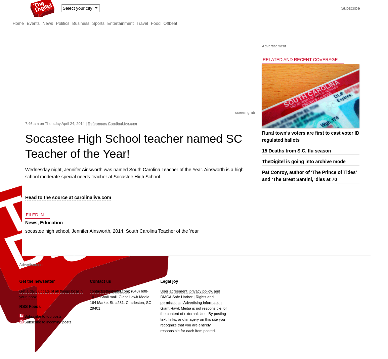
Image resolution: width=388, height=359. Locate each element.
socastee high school (47, 231)
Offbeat (170, 23)
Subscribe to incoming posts (45, 322)
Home (18, 23)
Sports (98, 23)
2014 (118, 231)
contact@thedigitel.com (109, 291)
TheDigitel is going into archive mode (304, 161)
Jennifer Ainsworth (91, 231)
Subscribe (350, 8)
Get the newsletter (37, 281)
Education (51, 222)
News (48, 23)
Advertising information (202, 303)
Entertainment (120, 23)
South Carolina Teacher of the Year (162, 231)
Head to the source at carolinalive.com (68, 197)
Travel (142, 23)
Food (156, 23)
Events (33, 23)
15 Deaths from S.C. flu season (296, 150)
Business (80, 23)
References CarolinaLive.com (112, 124)
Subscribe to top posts (40, 316)
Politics (63, 23)
